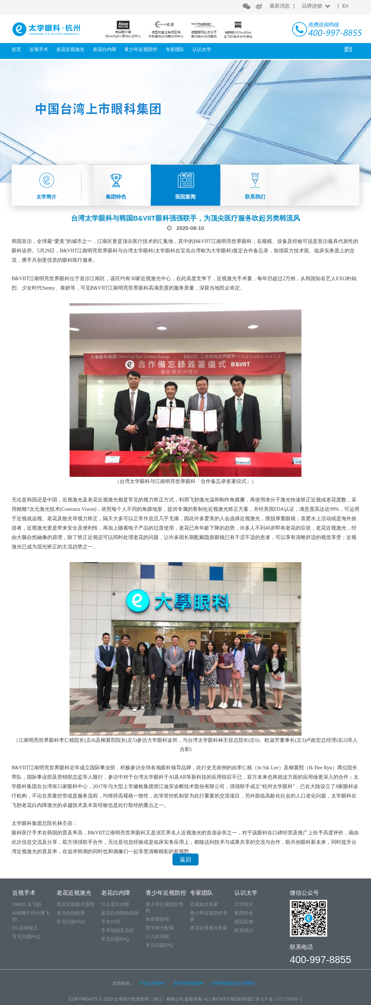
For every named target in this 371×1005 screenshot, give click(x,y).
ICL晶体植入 (25, 928)
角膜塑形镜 (157, 919)
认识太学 (201, 49)
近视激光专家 (204, 904)
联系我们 (243, 930)
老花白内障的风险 (120, 913)
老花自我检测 (71, 913)
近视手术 (38, 49)
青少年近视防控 (140, 49)
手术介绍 (110, 921)
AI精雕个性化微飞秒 (31, 916)
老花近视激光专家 (209, 928)
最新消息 (280, 6)
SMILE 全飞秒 (27, 904)
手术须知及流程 (117, 930)
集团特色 (243, 913)
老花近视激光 (70, 49)
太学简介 (243, 904)
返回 (185, 859)
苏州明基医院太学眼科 (233, 983)
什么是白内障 (115, 904)
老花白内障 (104, 49)
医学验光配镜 (160, 928)
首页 (16, 49)
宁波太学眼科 (152, 983)
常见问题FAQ (26, 936)
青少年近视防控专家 (209, 916)
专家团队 (175, 49)
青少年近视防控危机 (164, 907)
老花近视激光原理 (75, 904)
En (345, 6)
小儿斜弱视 (157, 936)
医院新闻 (243, 921)
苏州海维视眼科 (188, 983)
